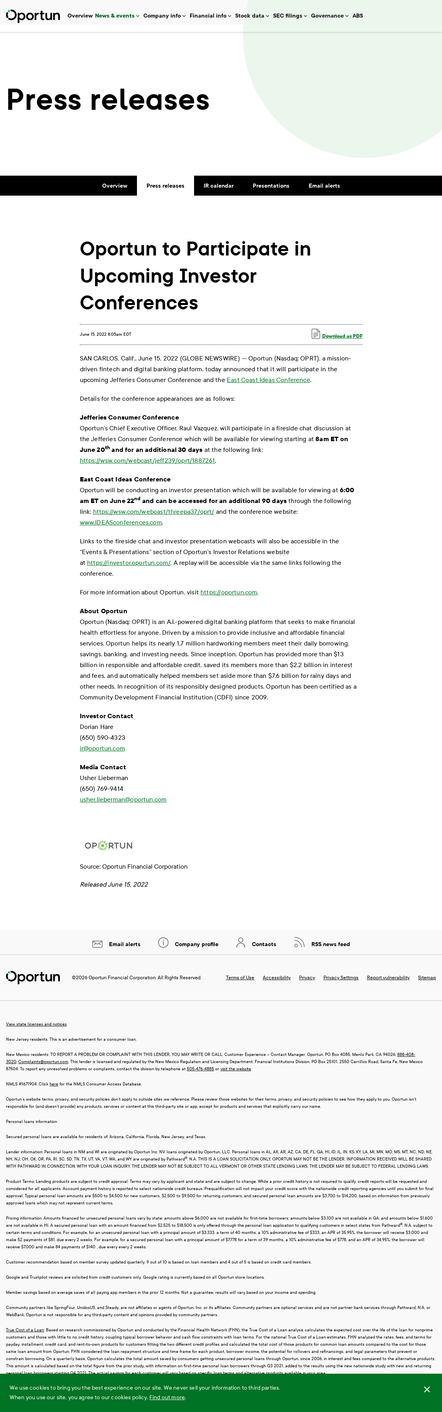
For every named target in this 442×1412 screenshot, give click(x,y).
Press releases (165, 193)
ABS (358, 15)
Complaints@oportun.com (43, 1068)
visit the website (235, 1076)
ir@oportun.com (102, 755)
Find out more (167, 1397)
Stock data (249, 15)
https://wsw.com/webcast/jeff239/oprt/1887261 (147, 467)
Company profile (195, 951)
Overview (80, 15)
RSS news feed (330, 951)
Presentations (271, 193)
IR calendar (219, 193)
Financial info (208, 15)
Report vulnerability (388, 985)
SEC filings (287, 15)
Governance (327, 15)
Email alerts (324, 193)
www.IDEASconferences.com (121, 529)
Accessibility (277, 985)
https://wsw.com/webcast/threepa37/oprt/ (153, 519)
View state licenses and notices (36, 1031)
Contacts (263, 951)
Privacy (307, 985)
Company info (162, 15)
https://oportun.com (228, 599)
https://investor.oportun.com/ (128, 570)
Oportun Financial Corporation (122, 985)
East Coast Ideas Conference (268, 387)
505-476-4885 (200, 1076)
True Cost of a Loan (25, 1337)
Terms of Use (240, 985)
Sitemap (427, 985)
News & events (115, 15)
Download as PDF (337, 341)
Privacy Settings (341, 985)
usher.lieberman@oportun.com (123, 806)
